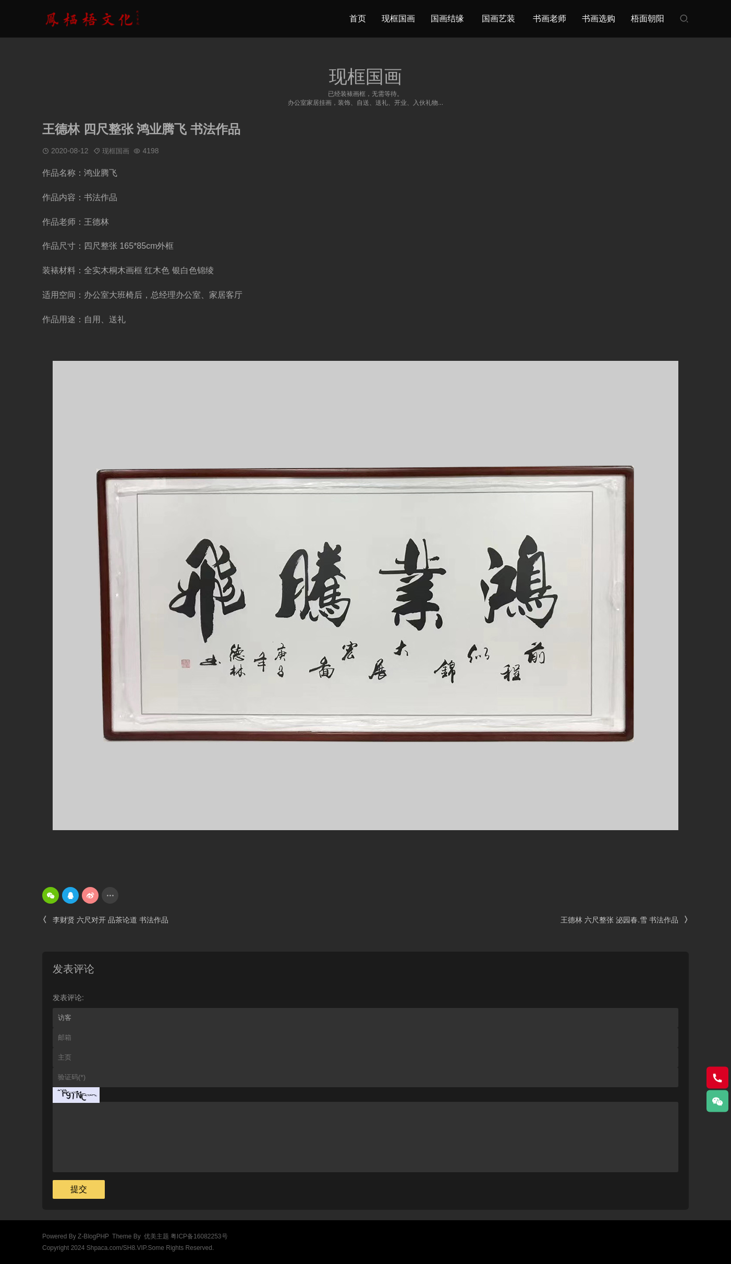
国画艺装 (498, 18)
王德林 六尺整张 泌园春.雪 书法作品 (625, 920)
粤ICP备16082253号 (198, 1236)
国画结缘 (447, 18)
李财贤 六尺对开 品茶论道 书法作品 (105, 920)
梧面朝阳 (647, 18)
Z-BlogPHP (93, 1236)
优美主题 (156, 1236)
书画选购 (598, 18)
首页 (357, 18)
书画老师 (549, 18)
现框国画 (398, 18)
